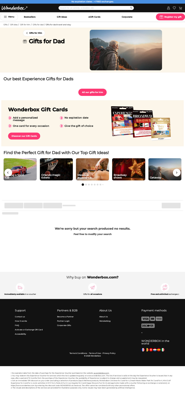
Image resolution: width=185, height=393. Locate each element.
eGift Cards (94, 17)
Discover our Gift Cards (24, 136)
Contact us (20, 317)
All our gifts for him (92, 92)
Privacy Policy (109, 353)
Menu (11, 16)
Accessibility (20, 334)
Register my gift (173, 17)
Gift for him (25, 25)
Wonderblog (105, 321)
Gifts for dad (38, 25)
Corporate (127, 17)
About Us (103, 317)
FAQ (17, 325)
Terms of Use (95, 353)
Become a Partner (65, 317)
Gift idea (13, 25)
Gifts (5, 25)
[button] (8, 172)
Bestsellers (29, 17)
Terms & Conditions (78, 353)
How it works (21, 321)
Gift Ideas (62, 17)
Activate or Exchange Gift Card (29, 330)
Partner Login (63, 321)
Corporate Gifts (64, 325)
